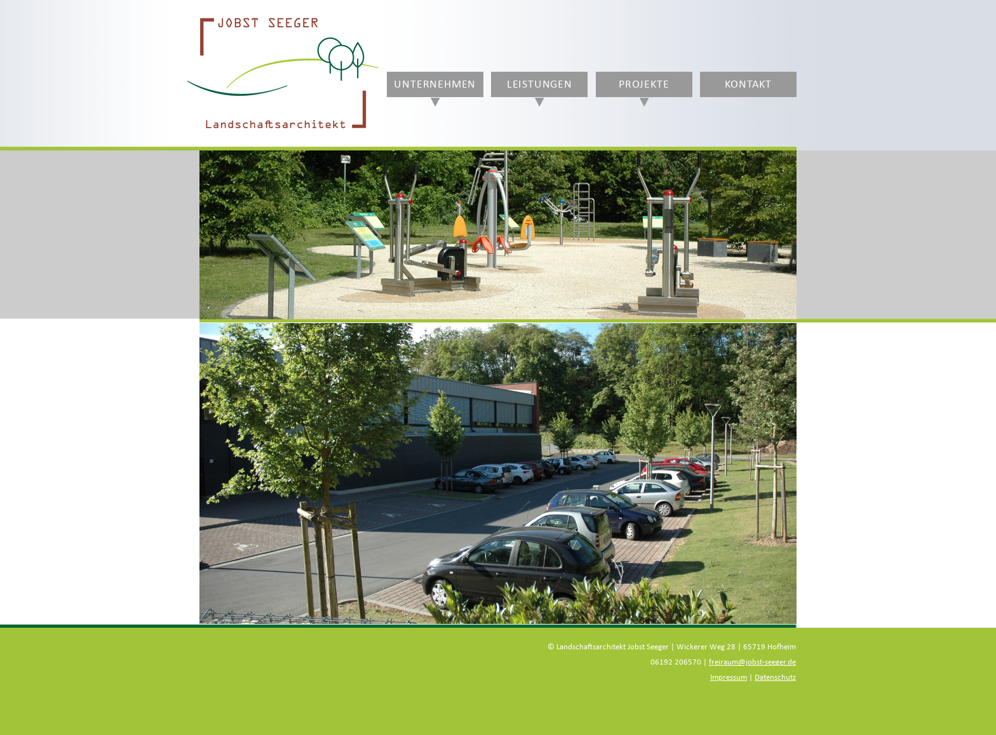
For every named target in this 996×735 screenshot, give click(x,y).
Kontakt (748, 84)
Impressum (728, 677)
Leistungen (539, 84)
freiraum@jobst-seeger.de (752, 662)
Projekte (644, 84)
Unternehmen (435, 84)
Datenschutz (775, 677)
